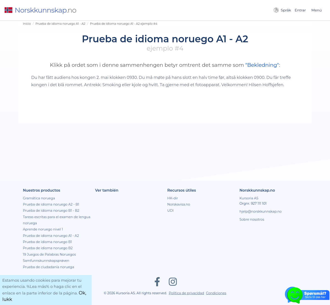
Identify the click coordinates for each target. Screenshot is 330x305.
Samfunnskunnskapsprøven (46, 261)
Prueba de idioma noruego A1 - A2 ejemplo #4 (123, 23)
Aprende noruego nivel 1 (43, 229)
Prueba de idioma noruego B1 (47, 242)
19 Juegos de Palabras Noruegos (49, 254)
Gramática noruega (39, 198)
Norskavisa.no (178, 204)
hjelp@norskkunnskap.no (260, 211)
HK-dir (172, 198)
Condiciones (216, 293)
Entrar (300, 10)
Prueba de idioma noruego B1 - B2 (51, 211)
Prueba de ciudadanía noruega (48, 267)
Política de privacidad (186, 293)
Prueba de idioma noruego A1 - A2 (60, 23)
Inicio (27, 23)
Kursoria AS (248, 198)
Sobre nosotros (251, 219)
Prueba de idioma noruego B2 (48, 248)
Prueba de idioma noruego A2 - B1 (51, 204)
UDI (170, 211)
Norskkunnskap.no (257, 190)
